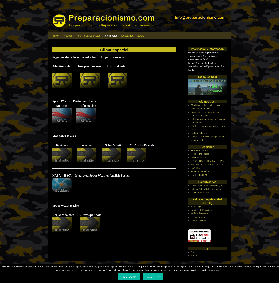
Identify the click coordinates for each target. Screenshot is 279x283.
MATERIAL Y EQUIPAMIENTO (207, 164)
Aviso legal (196, 206)
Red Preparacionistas (88, 35)
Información (111, 35)
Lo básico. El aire (199, 133)
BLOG (140, 35)
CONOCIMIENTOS (200, 154)
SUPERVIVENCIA (200, 171)
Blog (193, 252)
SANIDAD (196, 168)
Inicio (56, 35)
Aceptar (153, 276)
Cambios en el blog (200, 192)
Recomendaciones (199, 217)
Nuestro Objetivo (199, 220)
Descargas (127, 35)
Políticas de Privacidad (201, 210)
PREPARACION (199, 157)
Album (194, 255)
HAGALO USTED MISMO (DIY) (207, 161)
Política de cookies (200, 213)
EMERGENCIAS (199, 175)
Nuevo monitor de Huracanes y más (207, 185)
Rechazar (129, 276)
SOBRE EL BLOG (200, 150)
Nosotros (67, 35)
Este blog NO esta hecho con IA (206, 189)
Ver (221, 270)
